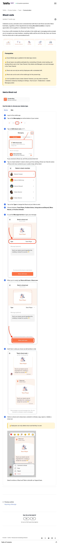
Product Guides (12, 10)
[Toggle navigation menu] (55, 3)
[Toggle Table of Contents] (56, 542)
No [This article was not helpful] (33, 518)
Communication (27, 10)
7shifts (4, 10)
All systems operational (23, 3)
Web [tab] (12, 110)
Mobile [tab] (6, 110)
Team (19, 10)
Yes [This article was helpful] (26, 518)
